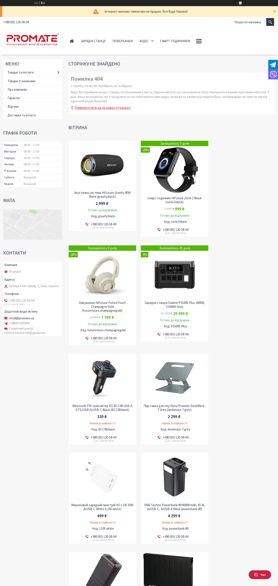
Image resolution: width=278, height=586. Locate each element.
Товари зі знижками (21, 81)
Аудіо (144, 41)
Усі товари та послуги (255, 553)
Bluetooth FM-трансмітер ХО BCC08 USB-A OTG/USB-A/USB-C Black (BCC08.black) (172, 303)
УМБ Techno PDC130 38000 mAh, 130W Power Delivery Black (241, 408)
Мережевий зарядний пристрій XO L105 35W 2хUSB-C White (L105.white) (101, 408)
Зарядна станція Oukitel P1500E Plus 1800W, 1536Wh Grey (101, 309)
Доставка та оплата (22, 115)
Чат (260, 575)
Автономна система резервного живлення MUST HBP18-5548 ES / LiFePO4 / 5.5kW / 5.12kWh (171, 509)
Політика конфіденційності (160, 581)
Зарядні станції (93, 41)
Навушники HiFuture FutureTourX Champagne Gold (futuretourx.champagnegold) (241, 202)
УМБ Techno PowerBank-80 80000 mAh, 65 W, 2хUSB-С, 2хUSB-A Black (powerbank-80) (171, 408)
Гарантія (14, 98)
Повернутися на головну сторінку (103, 107)
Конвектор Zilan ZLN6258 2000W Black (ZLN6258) (101, 507)
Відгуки (13, 106)
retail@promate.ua (21, 318)
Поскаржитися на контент (128, 581)
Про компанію (17, 89)
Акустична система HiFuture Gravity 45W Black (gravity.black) (101, 195)
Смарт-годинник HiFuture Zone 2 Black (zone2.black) (171, 200)
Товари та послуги (21, 72)
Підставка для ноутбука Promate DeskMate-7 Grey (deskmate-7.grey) (241, 303)
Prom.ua (158, 577)
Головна (71, 41)
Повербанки (123, 41)
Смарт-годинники (175, 41)
